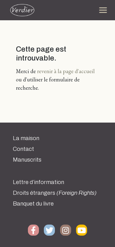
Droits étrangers (55, 193)
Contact (23, 149)
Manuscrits (27, 160)
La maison (26, 138)
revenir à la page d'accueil (66, 71)
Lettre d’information (38, 182)
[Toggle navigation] (103, 10)
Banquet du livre (33, 204)
